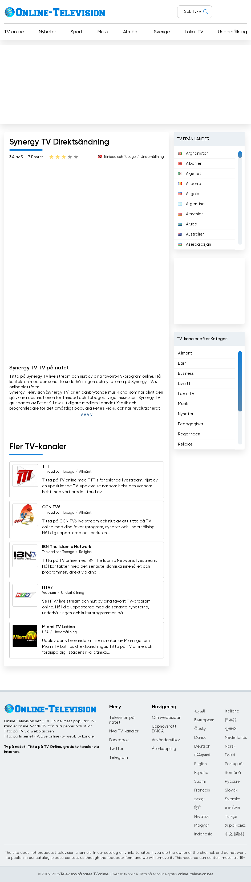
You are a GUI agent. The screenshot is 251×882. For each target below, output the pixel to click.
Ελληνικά (202, 755)
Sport (77, 32)
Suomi (200, 782)
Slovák (231, 790)
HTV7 (47, 588)
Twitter (116, 749)
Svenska (232, 799)
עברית (199, 799)
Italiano (232, 711)
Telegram (118, 758)
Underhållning (232, 32)
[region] (209, 198)
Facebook (119, 740)
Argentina (191, 204)
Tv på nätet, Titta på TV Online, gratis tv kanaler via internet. (51, 749)
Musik (103, 32)
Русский (232, 782)
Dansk (200, 738)
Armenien (191, 214)
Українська (235, 825)
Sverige (162, 32)
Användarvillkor (166, 740)
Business (186, 374)
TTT (46, 466)
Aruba (187, 224)
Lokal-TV (194, 32)
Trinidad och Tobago (120, 157)
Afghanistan (193, 153)
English (200, 764)
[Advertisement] (125, 83)
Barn (182, 363)
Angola (188, 194)
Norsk (230, 746)
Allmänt (131, 32)
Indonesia (203, 834)
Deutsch (202, 746)
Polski (230, 755)
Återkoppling (164, 749)
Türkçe (231, 817)
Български (204, 720)
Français (202, 790)
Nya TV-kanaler (124, 731)
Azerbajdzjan (194, 244)
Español (201, 773)
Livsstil (184, 384)
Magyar (201, 825)
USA (45, 632)
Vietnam (49, 593)
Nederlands (236, 738)
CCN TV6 (51, 507)
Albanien (190, 164)
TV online (14, 32)
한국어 (231, 729)
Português (234, 764)
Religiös (85, 552)
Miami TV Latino (58, 627)
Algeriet (189, 174)
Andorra (189, 184)
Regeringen (189, 434)
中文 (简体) (234, 834)
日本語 (231, 720)
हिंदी (197, 808)
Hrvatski (201, 817)
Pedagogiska (190, 424)
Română (233, 773)
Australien (191, 234)
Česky (200, 729)
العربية (199, 711)
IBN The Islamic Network (66, 547)
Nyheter (47, 32)
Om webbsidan (166, 718)
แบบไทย (232, 808)
